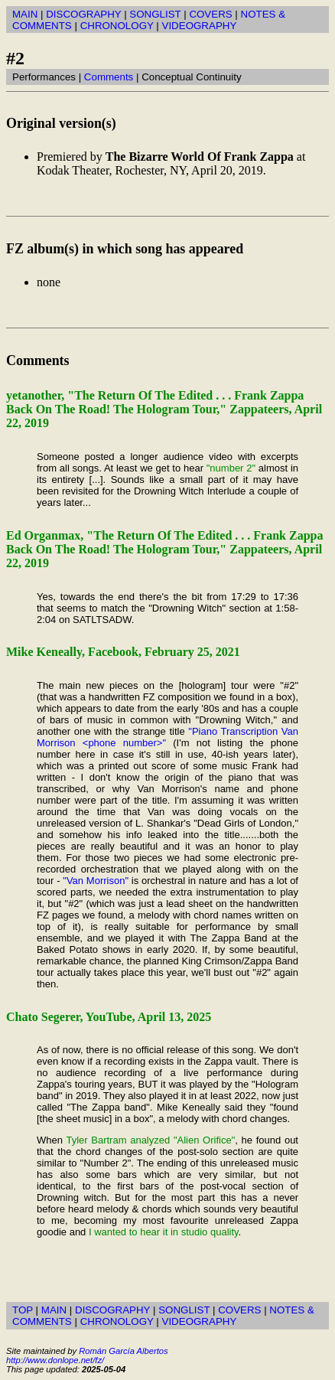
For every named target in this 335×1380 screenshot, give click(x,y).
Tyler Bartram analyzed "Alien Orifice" (150, 1140)
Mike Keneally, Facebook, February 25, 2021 (123, 651)
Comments (108, 77)
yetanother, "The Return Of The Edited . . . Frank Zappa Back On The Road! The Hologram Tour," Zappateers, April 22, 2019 (164, 409)
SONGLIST (155, 14)
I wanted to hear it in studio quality (164, 1232)
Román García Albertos (123, 1351)
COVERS (210, 14)
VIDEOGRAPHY (199, 25)
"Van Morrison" (95, 880)
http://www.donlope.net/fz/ (55, 1360)
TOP (22, 1310)
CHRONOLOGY (117, 25)
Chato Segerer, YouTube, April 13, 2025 (108, 1016)
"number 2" (231, 468)
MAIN (24, 14)
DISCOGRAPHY (83, 14)
